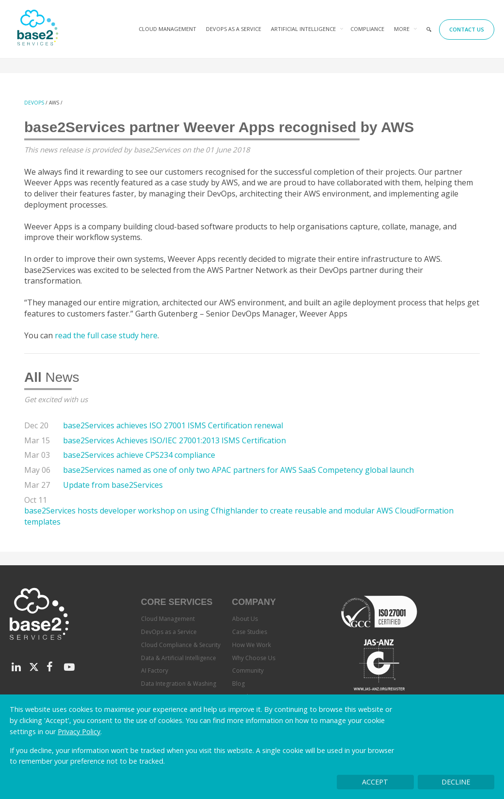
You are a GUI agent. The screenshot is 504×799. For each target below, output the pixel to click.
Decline (455, 781)
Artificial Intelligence (303, 28)
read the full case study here (106, 335)
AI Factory (154, 670)
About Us (245, 619)
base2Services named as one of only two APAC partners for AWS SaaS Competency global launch (238, 470)
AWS (54, 102)
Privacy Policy (79, 731)
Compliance (367, 28)
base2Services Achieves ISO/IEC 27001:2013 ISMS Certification (174, 440)
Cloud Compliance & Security (180, 645)
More (402, 28)
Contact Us (466, 29)
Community (248, 670)
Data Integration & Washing (178, 683)
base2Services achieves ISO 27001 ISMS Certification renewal (173, 425)
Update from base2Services (113, 485)
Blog (238, 683)
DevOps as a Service (233, 28)
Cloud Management (167, 28)
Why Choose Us (253, 658)
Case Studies (249, 632)
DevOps (34, 102)
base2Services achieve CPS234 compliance (139, 455)
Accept (375, 781)
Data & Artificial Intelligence (178, 658)
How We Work (251, 645)
